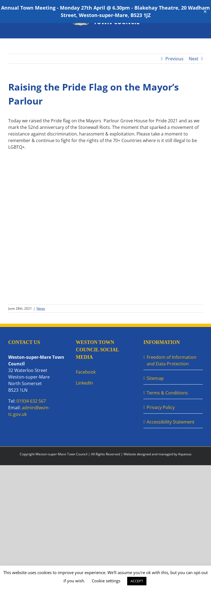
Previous (174, 59)
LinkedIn (84, 383)
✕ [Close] (205, 11)
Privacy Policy (161, 407)
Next (193, 59)
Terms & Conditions (167, 393)
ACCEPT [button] (137, 580)
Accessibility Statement (171, 422)
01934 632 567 (31, 401)
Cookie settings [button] (106, 580)
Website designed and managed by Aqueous (157, 454)
